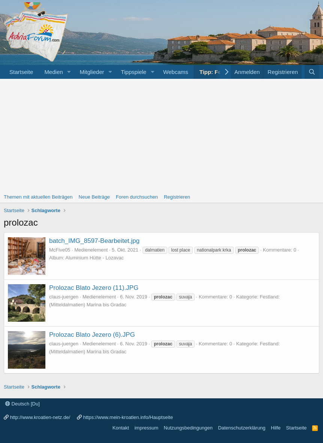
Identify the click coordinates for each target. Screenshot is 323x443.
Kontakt (121, 428)
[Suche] (312, 72)
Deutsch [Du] (22, 404)
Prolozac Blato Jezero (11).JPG (93, 287)
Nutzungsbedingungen (188, 428)
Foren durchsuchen (137, 197)
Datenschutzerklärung (241, 428)
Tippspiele (133, 72)
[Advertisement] (161, 135)
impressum (146, 428)
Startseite (21, 72)
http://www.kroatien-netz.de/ (40, 417)
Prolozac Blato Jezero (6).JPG (92, 334)
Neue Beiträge (94, 197)
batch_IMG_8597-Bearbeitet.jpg (94, 240)
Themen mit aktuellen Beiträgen (38, 197)
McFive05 (59, 250)
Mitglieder (92, 72)
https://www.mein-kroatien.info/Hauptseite (128, 417)
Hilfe (276, 428)
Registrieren (177, 197)
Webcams (175, 72)
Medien (53, 72)
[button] (68, 72)
